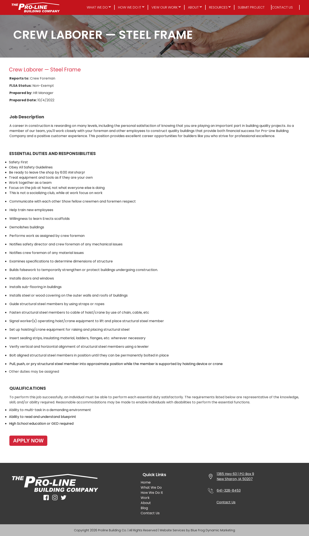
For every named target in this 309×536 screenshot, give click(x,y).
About (193, 7)
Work (145, 497)
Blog (144, 508)
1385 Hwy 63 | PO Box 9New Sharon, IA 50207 (235, 476)
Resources (218, 7)
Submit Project (251, 7)
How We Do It (129, 7)
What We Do (97, 7)
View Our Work (165, 7)
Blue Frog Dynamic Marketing (213, 530)
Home (146, 482)
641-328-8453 (229, 490)
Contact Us (282, 7)
